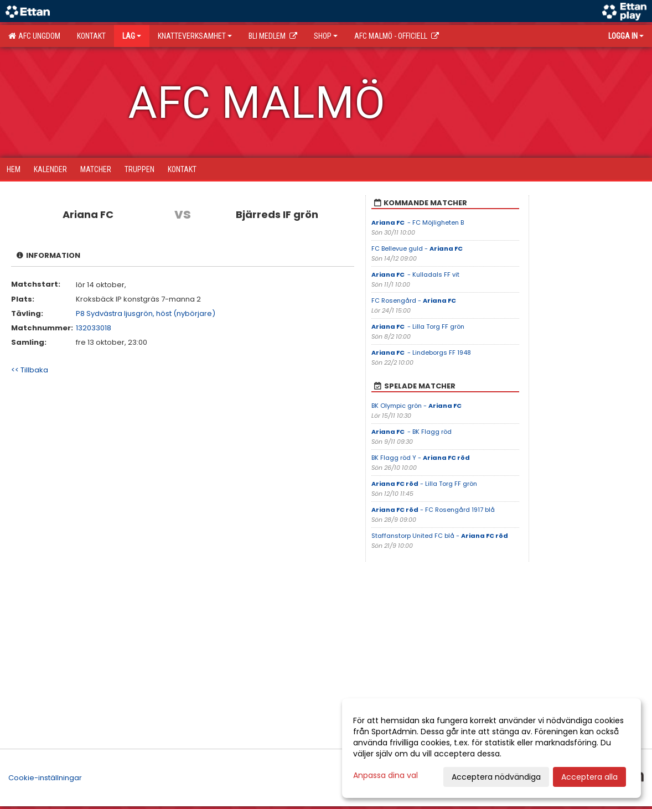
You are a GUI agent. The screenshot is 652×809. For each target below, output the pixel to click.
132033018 (93, 328)
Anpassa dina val (385, 775)
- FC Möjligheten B (417, 222)
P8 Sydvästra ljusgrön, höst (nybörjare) (145, 313)
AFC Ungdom (34, 36)
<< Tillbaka (29, 370)
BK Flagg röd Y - (420, 457)
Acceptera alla (589, 776)
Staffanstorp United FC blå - (439, 535)
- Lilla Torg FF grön (417, 326)
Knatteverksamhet (195, 36)
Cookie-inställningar (45, 777)
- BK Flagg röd (411, 431)
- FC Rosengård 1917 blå (433, 509)
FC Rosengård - (414, 300)
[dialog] (491, 748)
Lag (131, 36)
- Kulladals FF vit (415, 274)
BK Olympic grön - (417, 405)
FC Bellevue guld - (417, 248)
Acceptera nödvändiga (496, 776)
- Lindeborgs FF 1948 (421, 352)
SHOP (326, 36)
